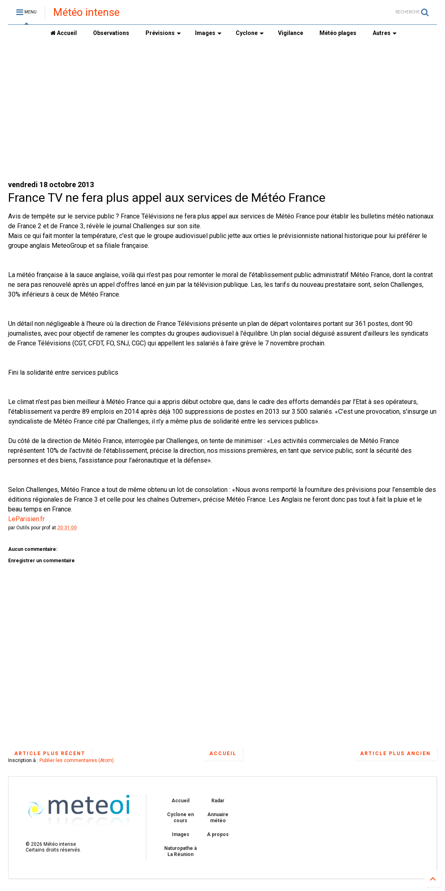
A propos (218, 834)
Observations (111, 33)
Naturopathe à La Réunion (180, 851)
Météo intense (86, 12)
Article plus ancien (395, 753)
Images (208, 33)
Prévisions (163, 33)
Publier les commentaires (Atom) (76, 760)
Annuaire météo (217, 817)
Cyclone (250, 33)
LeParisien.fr (26, 519)
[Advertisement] (222, 110)
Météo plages (337, 33)
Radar (217, 801)
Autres (385, 33)
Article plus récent (49, 753)
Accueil (63, 33)
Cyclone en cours (180, 817)
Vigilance (290, 33)
